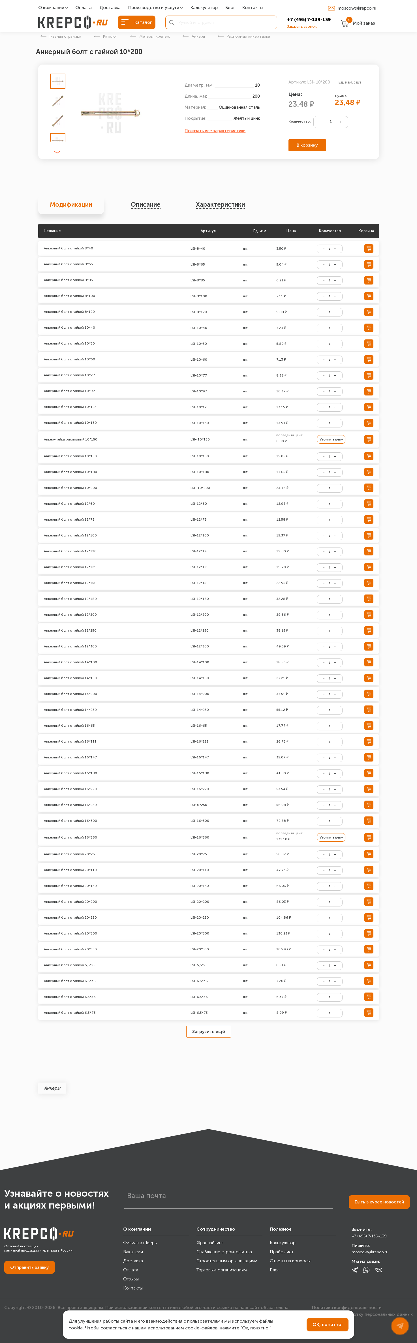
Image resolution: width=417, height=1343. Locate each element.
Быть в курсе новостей (379, 1202)
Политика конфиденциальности (347, 1307)
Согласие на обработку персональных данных (362, 1314)
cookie (76, 1328)
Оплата (83, 8)
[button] (57, 152)
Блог (230, 8)
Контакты (252, 8)
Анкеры (52, 1088)
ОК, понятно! (328, 1324)
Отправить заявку (29, 1267)
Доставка (110, 8)
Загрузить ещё (208, 1031)
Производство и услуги (153, 8)
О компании (51, 8)
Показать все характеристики (215, 130)
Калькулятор (204, 8)
